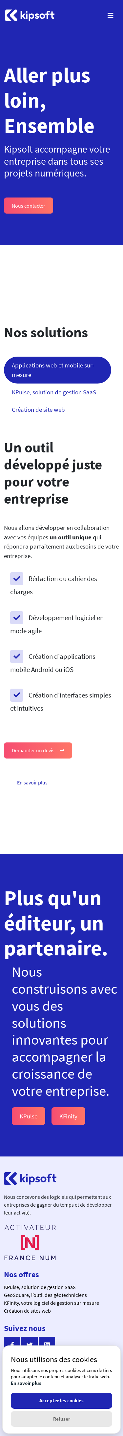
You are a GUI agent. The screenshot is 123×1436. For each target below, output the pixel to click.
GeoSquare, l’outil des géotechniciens (45, 1295)
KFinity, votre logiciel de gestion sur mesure (51, 1303)
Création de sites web (27, 1310)
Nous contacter (28, 205)
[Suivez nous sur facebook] (12, 1345)
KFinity (68, 1116)
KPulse (28, 1116)
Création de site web (38, 409)
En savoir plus (32, 782)
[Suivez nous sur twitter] (29, 1345)
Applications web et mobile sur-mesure (53, 370)
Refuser (61, 1419)
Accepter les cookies (61, 1400)
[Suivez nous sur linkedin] (47, 1345)
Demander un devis (38, 750)
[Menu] (110, 15)
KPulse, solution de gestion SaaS (54, 392)
